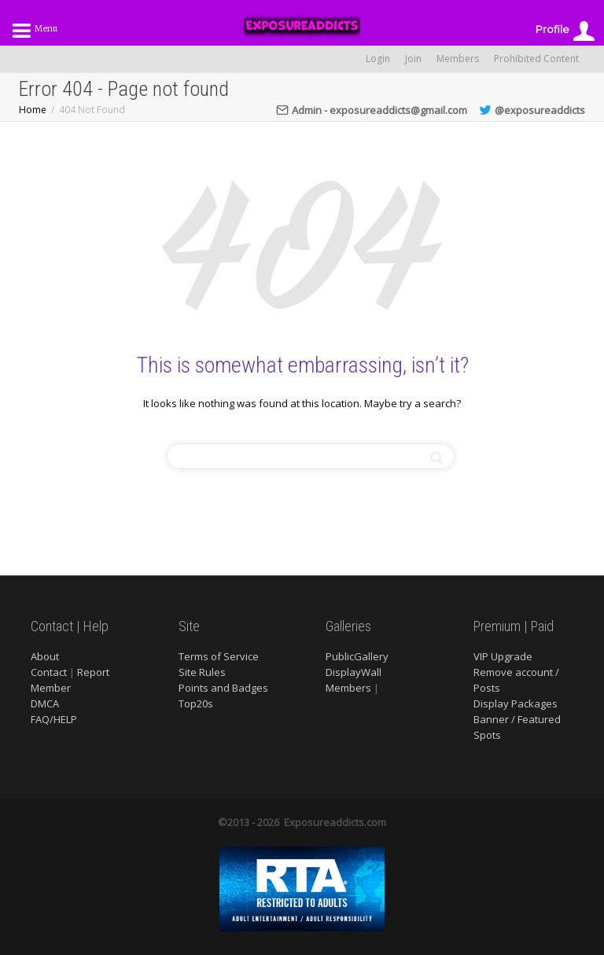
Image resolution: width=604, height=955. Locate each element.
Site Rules (202, 672)
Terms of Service (219, 656)
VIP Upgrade (502, 656)
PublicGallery (357, 656)
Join (413, 58)
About (45, 656)
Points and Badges (223, 688)
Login (378, 58)
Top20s (196, 703)
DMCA (45, 703)
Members (457, 58)
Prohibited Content (536, 58)
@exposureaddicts (532, 110)
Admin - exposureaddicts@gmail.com (371, 110)
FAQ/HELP (54, 719)
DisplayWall (353, 672)
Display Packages (515, 703)
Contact (49, 672)
